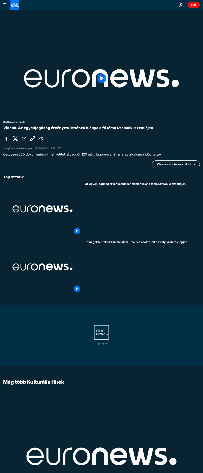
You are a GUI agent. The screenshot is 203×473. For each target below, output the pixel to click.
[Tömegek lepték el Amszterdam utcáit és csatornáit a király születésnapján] (142, 267)
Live (194, 4)
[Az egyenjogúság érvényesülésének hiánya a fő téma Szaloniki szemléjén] (142, 208)
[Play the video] (101, 78)
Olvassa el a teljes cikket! (174, 164)
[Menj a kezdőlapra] (14, 5)
